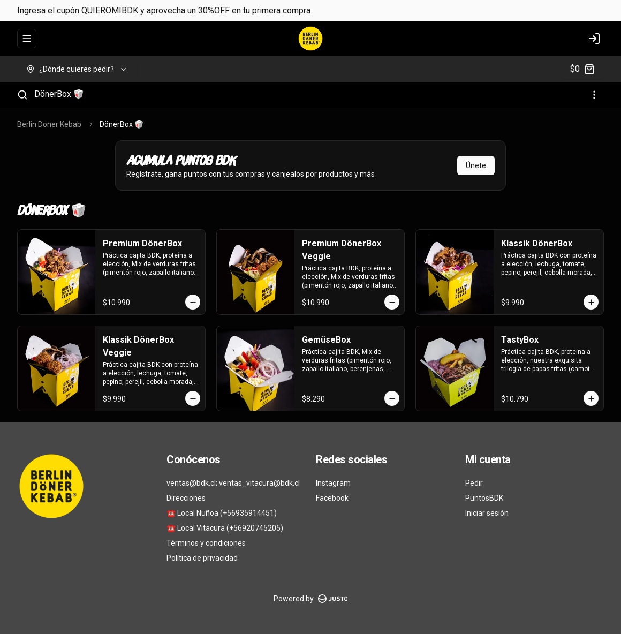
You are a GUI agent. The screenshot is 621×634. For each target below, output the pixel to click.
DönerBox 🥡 (59, 94)
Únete (476, 165)
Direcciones (186, 498)
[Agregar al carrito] (192, 302)
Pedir (474, 483)
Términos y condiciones (206, 543)
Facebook (332, 498)
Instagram (333, 483)
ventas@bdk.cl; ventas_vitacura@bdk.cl (233, 483)
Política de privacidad (202, 558)
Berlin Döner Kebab (49, 124)
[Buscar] (22, 94)
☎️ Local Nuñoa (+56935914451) (221, 513)
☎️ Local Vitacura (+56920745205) (224, 528)
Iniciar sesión (487, 513)
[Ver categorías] (594, 94)
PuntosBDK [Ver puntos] (484, 498)
